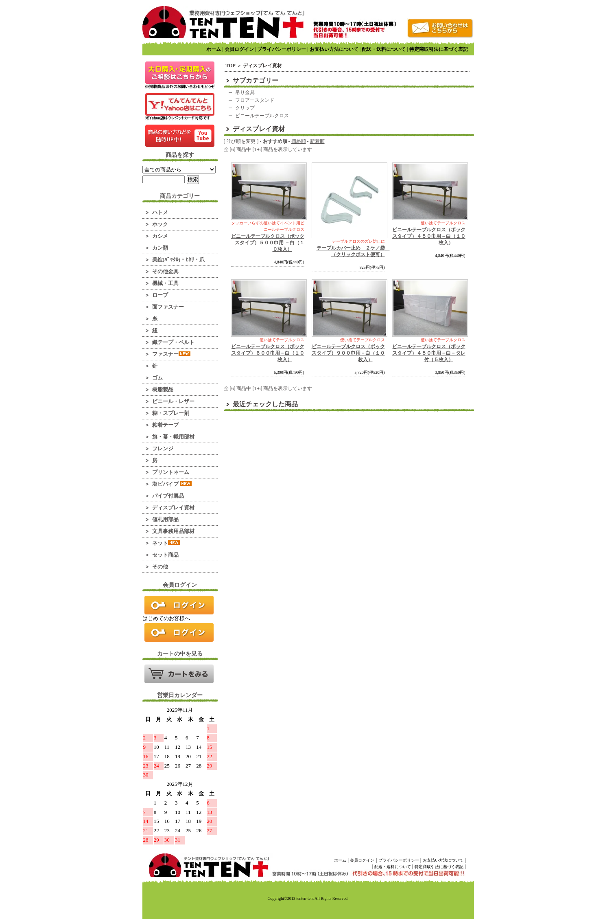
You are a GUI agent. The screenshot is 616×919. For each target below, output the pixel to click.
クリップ (245, 108)
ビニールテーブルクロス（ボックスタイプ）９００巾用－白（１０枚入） (348, 353)
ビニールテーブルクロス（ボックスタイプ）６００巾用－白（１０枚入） (267, 353)
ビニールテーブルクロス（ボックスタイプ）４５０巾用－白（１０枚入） (428, 236)
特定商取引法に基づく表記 (438, 49)
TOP (231, 65)
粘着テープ (165, 425)
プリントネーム (170, 472)
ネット (166, 543)
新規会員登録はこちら (179, 632)
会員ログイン (239, 49)
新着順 (317, 141)
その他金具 (165, 271)
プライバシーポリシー (281, 49)
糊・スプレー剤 (170, 413)
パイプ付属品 (168, 496)
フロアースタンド (254, 100)
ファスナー (171, 354)
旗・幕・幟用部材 (173, 437)
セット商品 (165, 555)
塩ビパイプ (172, 484)
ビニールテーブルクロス (262, 115)
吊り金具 (245, 92)
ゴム (157, 378)
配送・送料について (384, 49)
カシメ (160, 236)
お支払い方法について (334, 49)
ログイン (179, 605)
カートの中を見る (179, 674)
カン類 (160, 248)
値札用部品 (165, 519)
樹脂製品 (162, 389)
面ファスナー (168, 307)
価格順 (298, 141)
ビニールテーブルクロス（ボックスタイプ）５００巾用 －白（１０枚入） (267, 242)
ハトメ (160, 212)
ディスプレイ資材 (173, 507)
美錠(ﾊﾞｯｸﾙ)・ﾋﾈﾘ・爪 (178, 260)
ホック (160, 224)
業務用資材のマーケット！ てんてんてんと (223, 22)
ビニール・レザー (173, 401)
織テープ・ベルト (173, 342)
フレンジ (162, 448)
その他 (160, 567)
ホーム (213, 49)
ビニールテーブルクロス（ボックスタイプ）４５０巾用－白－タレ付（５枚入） (428, 353)
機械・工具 (165, 283)
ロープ (160, 295)
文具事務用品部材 (173, 531)
